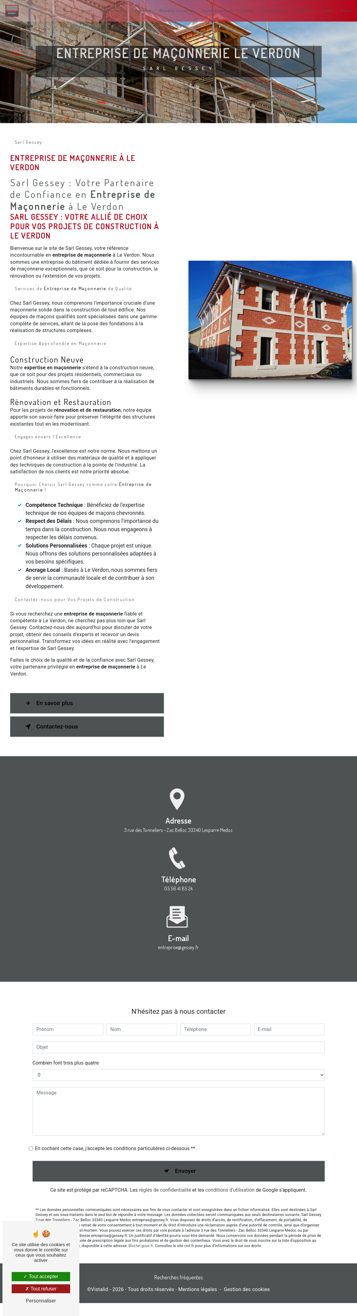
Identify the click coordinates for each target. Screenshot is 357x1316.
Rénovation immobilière (172, 10)
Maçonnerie (139, 10)
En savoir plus (48, 716)
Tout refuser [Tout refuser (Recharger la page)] (41, 1288)
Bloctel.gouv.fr (141, 1248)
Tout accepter (40, 1276)
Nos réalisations (300, 10)
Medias (324, 10)
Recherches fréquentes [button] (178, 1290)
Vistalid (99, 1303)
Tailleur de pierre (270, 10)
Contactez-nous (50, 740)
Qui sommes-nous (109, 10)
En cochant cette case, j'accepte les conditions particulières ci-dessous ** (115, 1151)
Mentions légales (197, 1303)
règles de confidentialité (165, 1193)
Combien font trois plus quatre (66, 1065)
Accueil (82, 10)
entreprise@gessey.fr (178, 950)
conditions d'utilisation (230, 1193)
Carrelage (243, 10)
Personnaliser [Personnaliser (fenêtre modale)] (41, 1300)
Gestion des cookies (247, 1303)
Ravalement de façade (213, 10)
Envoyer (185, 1173)
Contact (342, 10)
